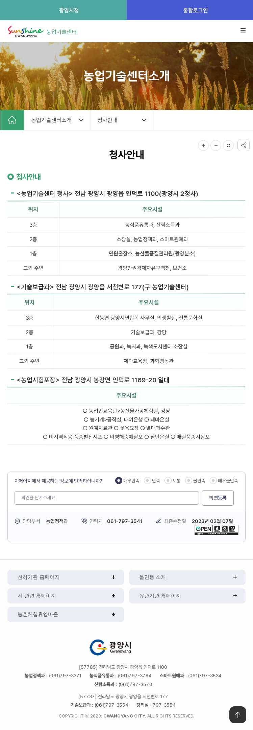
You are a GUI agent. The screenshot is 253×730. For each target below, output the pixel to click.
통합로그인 (190, 10)
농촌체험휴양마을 (38, 614)
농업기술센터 (61, 31)
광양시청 (63, 10)
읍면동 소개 (152, 577)
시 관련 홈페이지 (37, 595)
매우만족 (132, 480)
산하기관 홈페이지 (38, 577)
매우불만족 (228, 480)
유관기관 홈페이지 (160, 595)
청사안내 (107, 120)
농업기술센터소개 (51, 120)
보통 (177, 480)
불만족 (200, 480)
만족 (156, 480)
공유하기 (243, 145)
